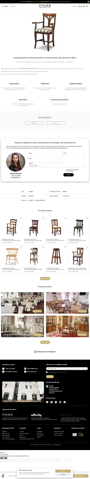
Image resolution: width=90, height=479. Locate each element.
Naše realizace (40, 435)
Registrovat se (6, 433)
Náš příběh (39, 431)
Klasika (31, 191)
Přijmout (63, 471)
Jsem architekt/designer (8, 439)
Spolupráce (40, 433)
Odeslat (68, 175)
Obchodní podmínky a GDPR (26, 439)
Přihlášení (4, 431)
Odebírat (50, 376)
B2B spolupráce (6, 435)
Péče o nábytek (58, 435)
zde (45, 474)
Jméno (30, 153)
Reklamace (22, 437)
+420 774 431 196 (16, 176)
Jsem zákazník (6, 437)
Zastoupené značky (59, 431)
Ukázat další (45, 278)
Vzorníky (21, 431)
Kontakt (74, 6)
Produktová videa (58, 433)
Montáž (21, 435)
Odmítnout (63, 474)
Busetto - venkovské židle (36, 200)
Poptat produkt (79, 476)
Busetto (31, 196)
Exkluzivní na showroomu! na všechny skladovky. (40, 1)
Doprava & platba (24, 433)
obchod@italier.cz (16, 177)
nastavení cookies (57, 444)
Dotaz (65, 153)
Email (30, 158)
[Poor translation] (5, 458)
